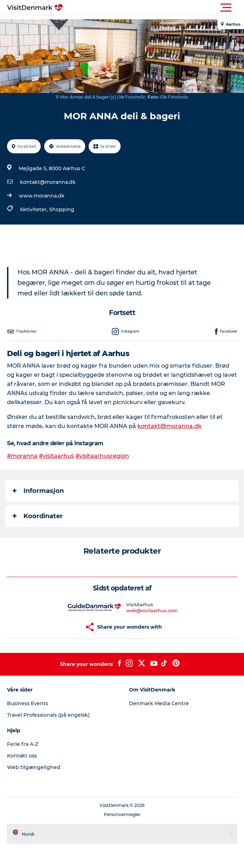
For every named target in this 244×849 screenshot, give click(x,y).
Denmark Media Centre (159, 703)
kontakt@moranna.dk (48, 182)
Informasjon (38, 491)
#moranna (22, 456)
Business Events (27, 703)
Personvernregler (122, 814)
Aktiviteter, (34, 209)
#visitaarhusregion (102, 456)
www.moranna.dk (42, 196)
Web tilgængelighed (33, 767)
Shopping (61, 209)
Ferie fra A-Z (22, 744)
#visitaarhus (56, 456)
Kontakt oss (22, 756)
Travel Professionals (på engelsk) (48, 715)
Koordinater (38, 516)
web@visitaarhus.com (152, 610)
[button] (153, 8)
